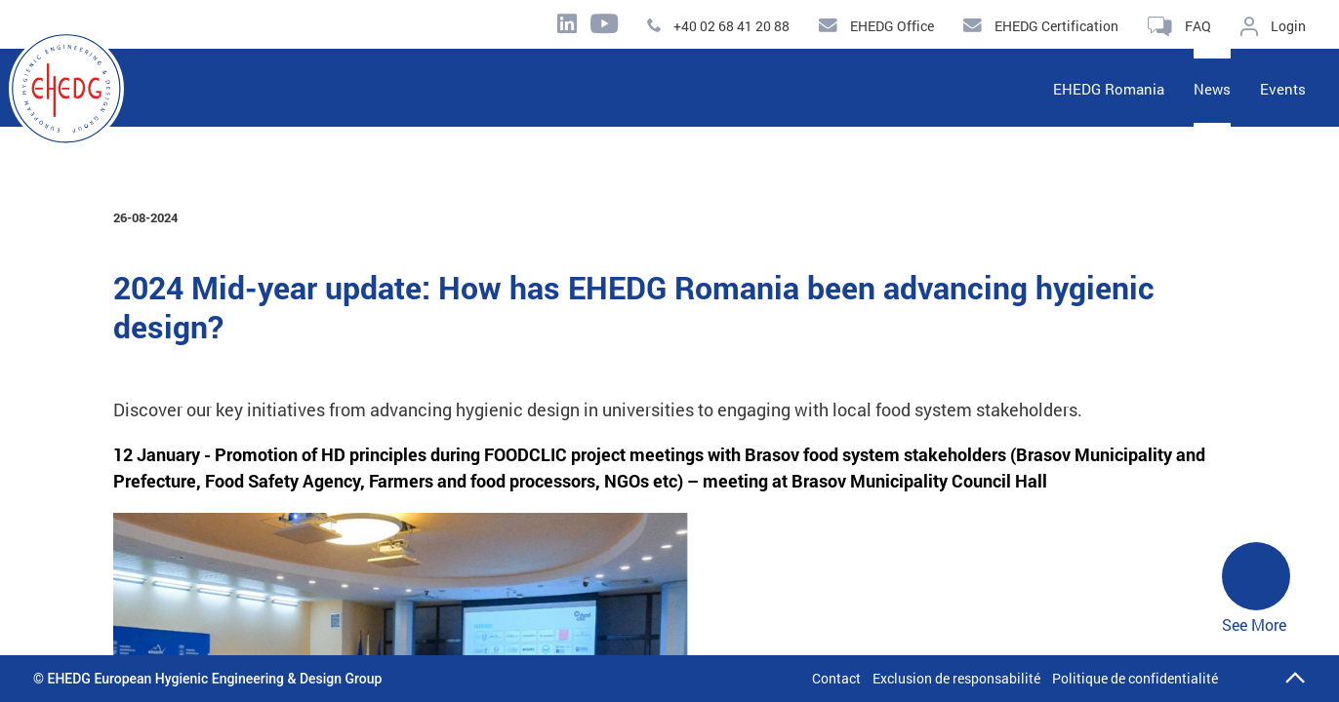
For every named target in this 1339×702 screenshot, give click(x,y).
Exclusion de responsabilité (956, 678)
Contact (836, 678)
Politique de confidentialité (1135, 678)
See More (1256, 588)
